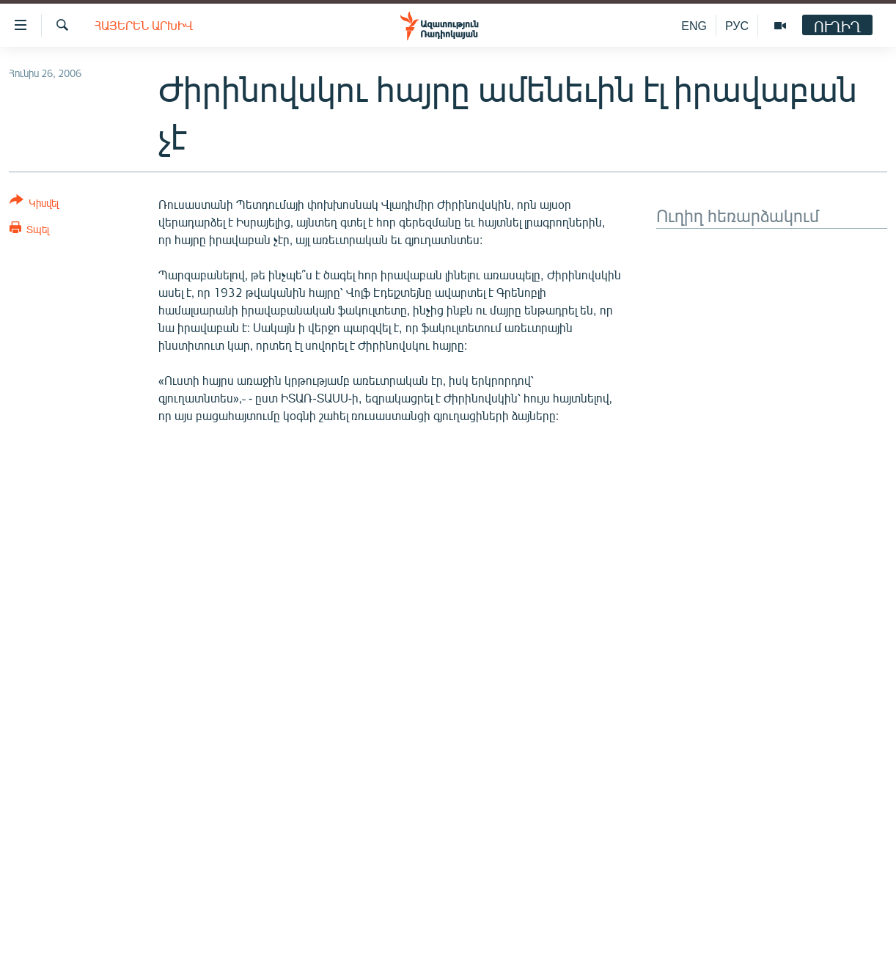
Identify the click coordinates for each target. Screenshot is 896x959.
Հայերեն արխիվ (144, 25)
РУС (737, 25)
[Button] (34, 204)
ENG (694, 25)
